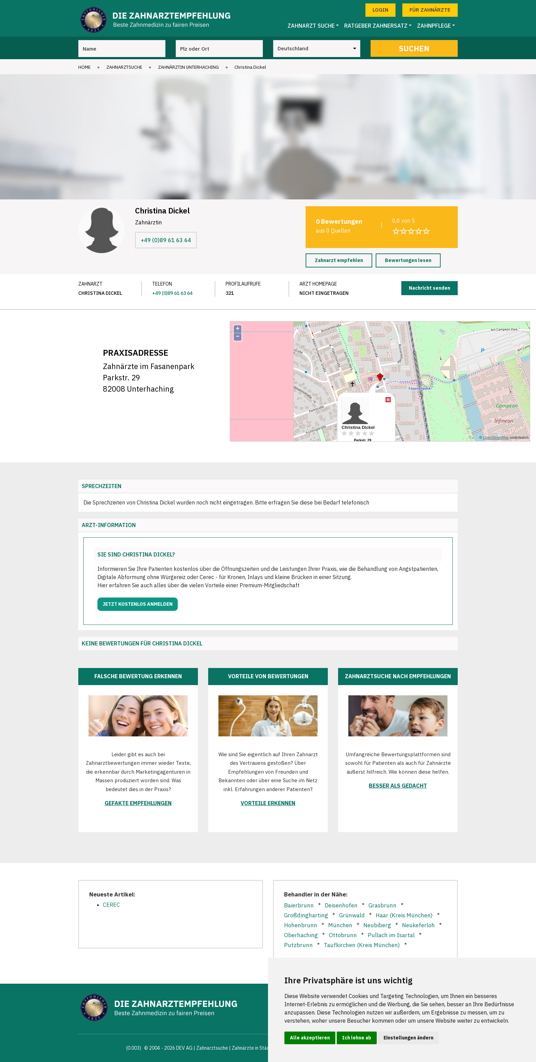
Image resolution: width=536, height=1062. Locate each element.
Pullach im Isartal (391, 935)
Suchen (414, 48)
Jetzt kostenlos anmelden (138, 604)
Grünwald (352, 915)
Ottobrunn (343, 935)
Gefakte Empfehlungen (138, 803)
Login (380, 9)
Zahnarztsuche (124, 67)
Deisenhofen (341, 905)
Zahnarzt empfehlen (339, 260)
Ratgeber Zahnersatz (375, 25)
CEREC (111, 904)
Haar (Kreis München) (404, 915)
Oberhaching (301, 935)
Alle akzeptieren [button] (310, 1038)
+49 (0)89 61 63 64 (166, 240)
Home (84, 67)
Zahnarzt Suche (311, 25)
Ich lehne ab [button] (356, 1038)
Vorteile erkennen (268, 803)
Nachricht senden (429, 288)
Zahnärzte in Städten (254, 1048)
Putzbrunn (298, 945)
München (340, 925)
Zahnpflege (434, 25)
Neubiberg (377, 925)
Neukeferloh (418, 925)
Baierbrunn (299, 905)
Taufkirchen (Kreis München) (362, 945)
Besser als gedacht (398, 785)
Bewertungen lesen (408, 260)
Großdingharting (306, 915)
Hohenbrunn (300, 925)
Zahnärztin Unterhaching (188, 67)
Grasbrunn (382, 905)
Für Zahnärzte (430, 9)
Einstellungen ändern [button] (408, 1038)
